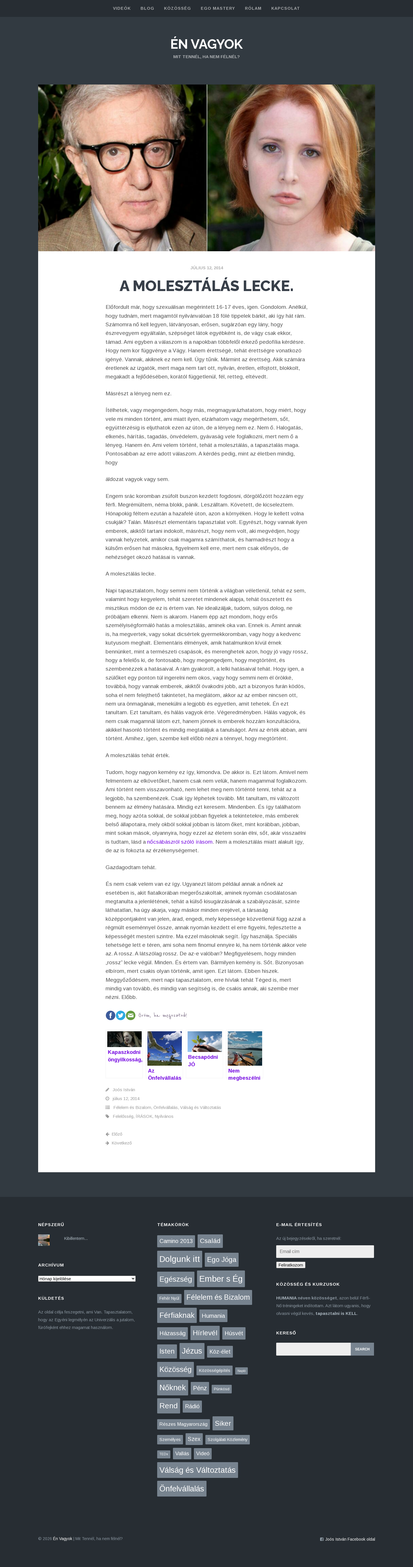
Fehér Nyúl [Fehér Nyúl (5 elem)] (169, 1298)
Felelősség (123, 1116)
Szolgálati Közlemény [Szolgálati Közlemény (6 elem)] (228, 1439)
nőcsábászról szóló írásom (180, 842)
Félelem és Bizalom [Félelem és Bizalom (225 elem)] (218, 1297)
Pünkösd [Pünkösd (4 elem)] (221, 1389)
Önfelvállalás (165, 1107)
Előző (114, 1134)
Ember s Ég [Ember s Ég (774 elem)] (221, 1278)
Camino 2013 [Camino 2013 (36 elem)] (176, 1241)
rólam (253, 8)
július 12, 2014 (206, 267)
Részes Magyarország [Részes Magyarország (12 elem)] (183, 1424)
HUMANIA (286, 1297)
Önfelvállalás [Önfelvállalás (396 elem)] (181, 1488)
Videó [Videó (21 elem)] (202, 1453)
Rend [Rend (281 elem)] (168, 1405)
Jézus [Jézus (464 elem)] (192, 1350)
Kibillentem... (76, 1238)
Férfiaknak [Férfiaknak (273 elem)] (176, 1315)
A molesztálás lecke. (207, 285)
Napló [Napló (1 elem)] (241, 1370)
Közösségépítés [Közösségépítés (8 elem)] (214, 1370)
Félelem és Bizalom (132, 1107)
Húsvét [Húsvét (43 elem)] (234, 1333)
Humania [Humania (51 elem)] (213, 1315)
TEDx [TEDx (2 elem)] (163, 1454)
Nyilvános (164, 1116)
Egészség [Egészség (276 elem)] (175, 1279)
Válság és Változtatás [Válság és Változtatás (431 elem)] (197, 1470)
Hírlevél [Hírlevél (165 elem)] (205, 1333)
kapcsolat (285, 8)
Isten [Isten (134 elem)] (167, 1351)
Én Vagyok (206, 44)
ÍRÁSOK (144, 1116)
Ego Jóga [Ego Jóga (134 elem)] (221, 1259)
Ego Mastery (218, 8)
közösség (177, 8)
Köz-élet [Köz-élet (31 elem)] (220, 1351)
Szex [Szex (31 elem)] (194, 1439)
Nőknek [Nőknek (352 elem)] (172, 1387)
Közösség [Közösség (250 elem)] (175, 1369)
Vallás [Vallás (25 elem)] (182, 1453)
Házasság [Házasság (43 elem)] (172, 1333)
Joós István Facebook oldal (350, 1539)
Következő (119, 1142)
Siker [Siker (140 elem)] (223, 1423)
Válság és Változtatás (200, 1107)
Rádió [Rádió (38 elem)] (192, 1406)
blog (147, 8)
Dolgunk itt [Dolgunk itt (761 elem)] (179, 1259)
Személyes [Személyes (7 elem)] (170, 1439)
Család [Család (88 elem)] (210, 1240)
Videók (122, 8)
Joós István (124, 1089)
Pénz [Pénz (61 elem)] (200, 1388)
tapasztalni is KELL (336, 1313)
